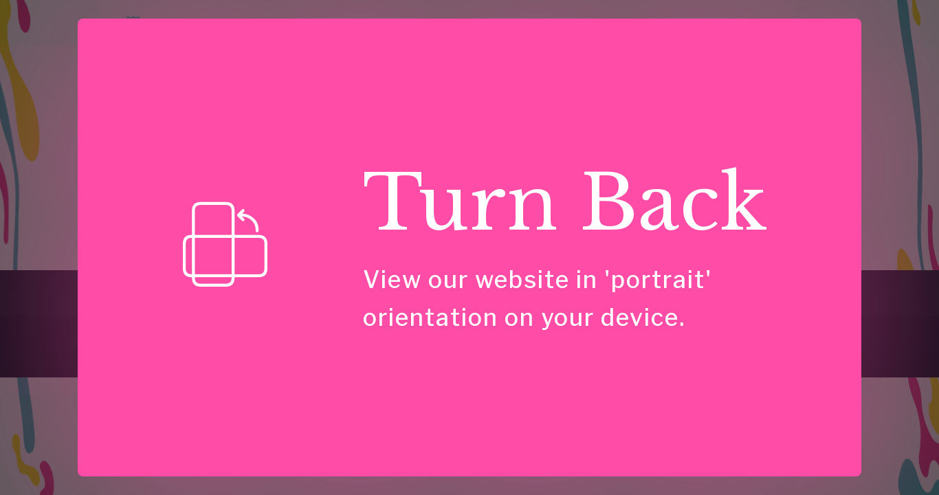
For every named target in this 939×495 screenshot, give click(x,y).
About (682, 37)
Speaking (466, 37)
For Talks (292, 287)
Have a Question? (589, 287)
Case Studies (611, 37)
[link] (101, 337)
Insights (533, 37)
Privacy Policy (763, 287)
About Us (428, 287)
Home (315, 37)
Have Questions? (790, 38)
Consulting (378, 37)
